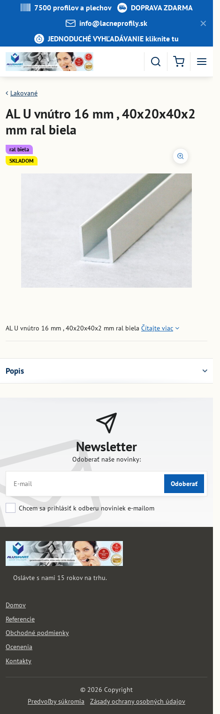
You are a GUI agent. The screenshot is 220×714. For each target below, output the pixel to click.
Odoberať (184, 483)
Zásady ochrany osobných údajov (137, 701)
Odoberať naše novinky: (106, 459)
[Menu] (201, 61)
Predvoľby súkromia (56, 701)
